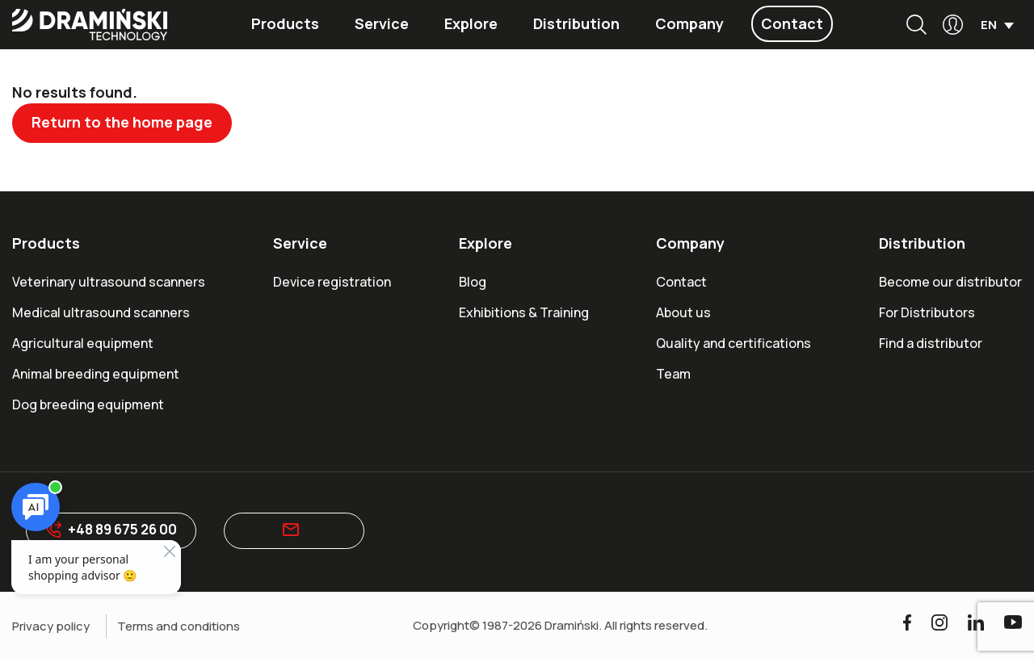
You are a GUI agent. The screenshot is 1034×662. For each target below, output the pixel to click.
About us (683, 312)
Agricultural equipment (82, 343)
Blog (472, 282)
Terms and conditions (178, 626)
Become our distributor (950, 282)
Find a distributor (930, 343)
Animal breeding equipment (95, 374)
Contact (792, 23)
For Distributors (927, 312)
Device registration (332, 282)
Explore (471, 23)
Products (285, 23)
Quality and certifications (733, 343)
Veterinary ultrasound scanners (108, 282)
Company (689, 23)
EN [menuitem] (989, 25)
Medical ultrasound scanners (101, 312)
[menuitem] (997, 24)
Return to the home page (123, 122)
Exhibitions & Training (524, 312)
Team (673, 374)
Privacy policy (51, 626)
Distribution (576, 23)
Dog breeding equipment (88, 404)
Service (382, 23)
